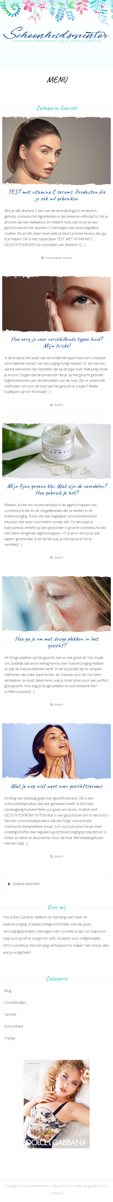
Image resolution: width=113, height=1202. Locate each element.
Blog (7, 990)
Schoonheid (13, 1026)
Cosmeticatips (53, 258)
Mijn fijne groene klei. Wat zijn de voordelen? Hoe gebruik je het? (56, 489)
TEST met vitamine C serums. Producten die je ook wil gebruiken (56, 194)
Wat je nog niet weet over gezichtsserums (56, 786)
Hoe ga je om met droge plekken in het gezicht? (56, 641)
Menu (57, 79)
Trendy (9, 1038)
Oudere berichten (26, 883)
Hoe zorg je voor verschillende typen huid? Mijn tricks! (56, 342)
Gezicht (67, 258)
